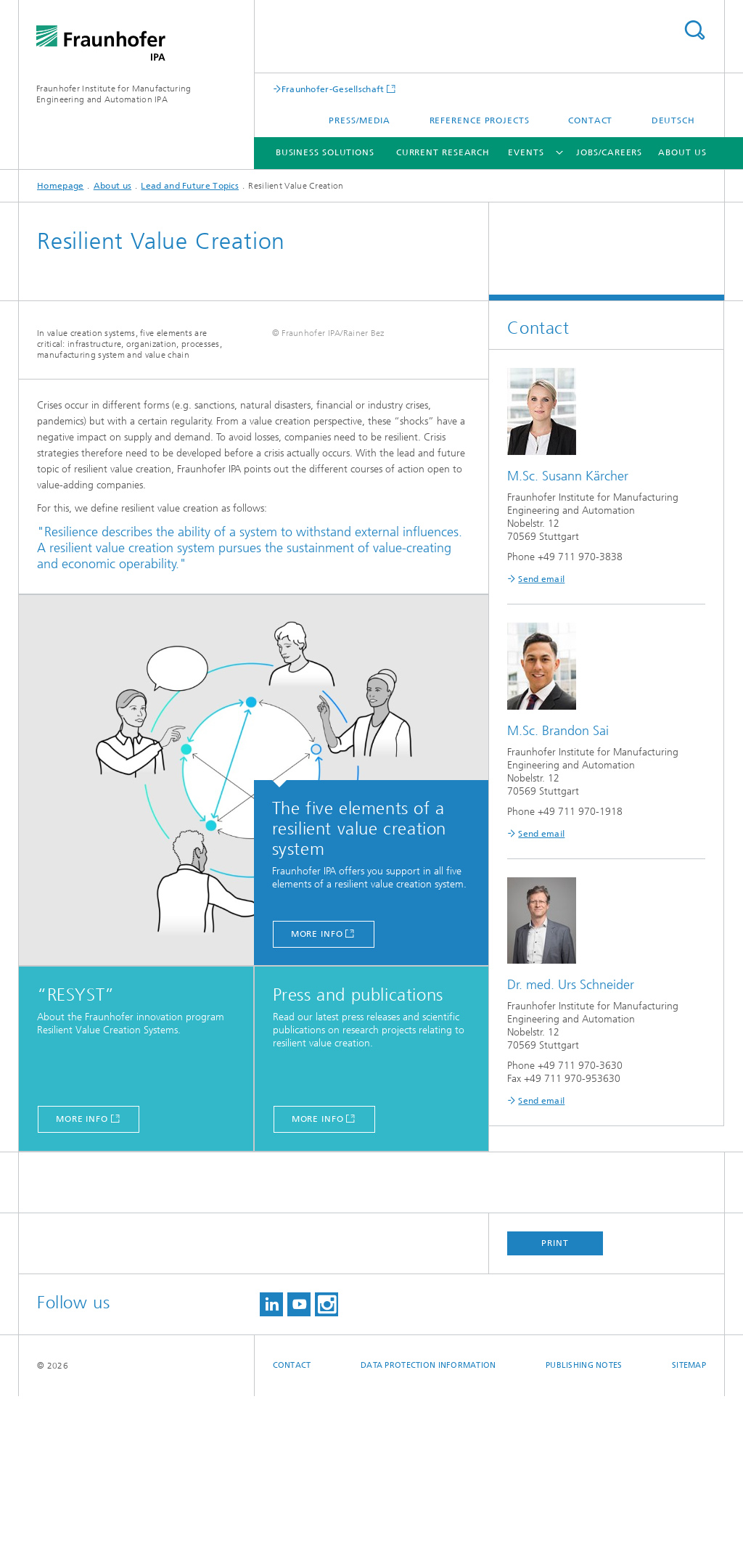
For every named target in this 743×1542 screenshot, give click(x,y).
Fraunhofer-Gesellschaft (333, 89)
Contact (590, 120)
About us (682, 152)
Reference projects (480, 120)
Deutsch (673, 120)
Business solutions (325, 152)
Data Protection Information (428, 1511)
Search (694, 30)
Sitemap (689, 1511)
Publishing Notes (584, 1511)
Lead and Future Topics (190, 186)
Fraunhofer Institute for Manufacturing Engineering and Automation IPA (113, 93)
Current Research (443, 152)
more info (317, 1080)
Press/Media (359, 120)
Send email (541, 579)
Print (555, 1389)
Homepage (60, 186)
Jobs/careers (609, 152)
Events (525, 152)
